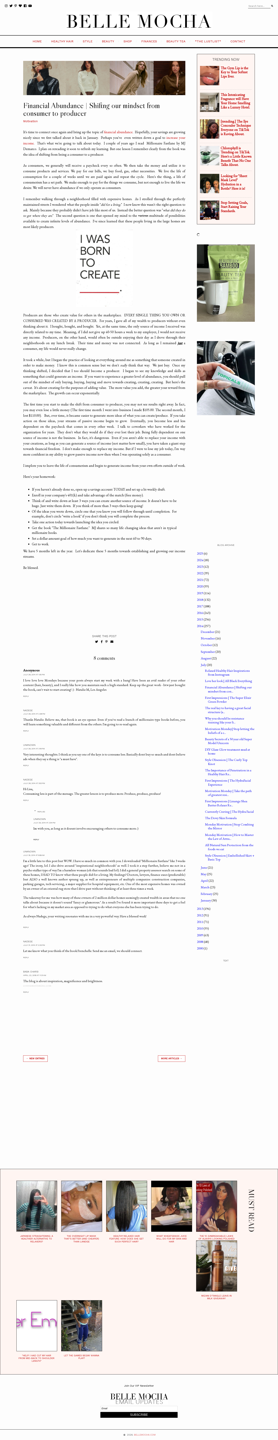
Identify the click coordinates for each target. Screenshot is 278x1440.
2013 (200, 909)
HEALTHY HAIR (62, 41)
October (207, 645)
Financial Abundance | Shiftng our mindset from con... (228, 689)
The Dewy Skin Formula (221, 818)
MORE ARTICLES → (171, 1058)
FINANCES (149, 41)
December (208, 632)
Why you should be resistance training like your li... (224, 720)
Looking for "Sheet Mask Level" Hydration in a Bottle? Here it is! (234, 182)
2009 (200, 935)
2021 (200, 580)
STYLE (87, 41)
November (208, 638)
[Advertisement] (104, 1120)
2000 (200, 948)
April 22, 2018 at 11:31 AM (34, 975)
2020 (200, 586)
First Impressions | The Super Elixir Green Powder (228, 700)
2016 (200, 613)
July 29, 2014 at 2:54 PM (44, 823)
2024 (200, 560)
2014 (200, 626)
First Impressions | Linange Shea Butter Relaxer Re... (226, 803)
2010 (200, 928)
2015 (200, 619)
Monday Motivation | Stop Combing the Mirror (229, 826)
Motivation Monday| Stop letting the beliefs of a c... (229, 731)
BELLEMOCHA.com (145, 1434)
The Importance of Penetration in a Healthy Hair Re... (228, 772)
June (204, 867)
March (205, 887)
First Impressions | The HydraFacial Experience (228, 782)
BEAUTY (108, 41)
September (208, 652)
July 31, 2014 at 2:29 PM (34, 945)
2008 (200, 942)
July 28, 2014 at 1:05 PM (34, 674)
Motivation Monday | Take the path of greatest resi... (228, 793)
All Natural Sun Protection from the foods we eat (229, 847)
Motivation (30, 121)
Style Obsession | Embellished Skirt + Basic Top (229, 857)
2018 (200, 600)
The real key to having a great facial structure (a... (228, 710)
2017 (200, 606)
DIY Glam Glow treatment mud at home (227, 751)
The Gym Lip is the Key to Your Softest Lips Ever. (234, 72)
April (204, 880)
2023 (200, 566)
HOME (37, 41)
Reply (26, 696)
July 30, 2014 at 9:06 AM (34, 855)
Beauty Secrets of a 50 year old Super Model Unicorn (228, 741)
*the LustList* (208, 41)
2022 (200, 573)
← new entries (35, 1058)
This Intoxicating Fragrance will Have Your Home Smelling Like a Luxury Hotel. (235, 100)
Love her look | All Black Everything (228, 681)
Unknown (29, 745)
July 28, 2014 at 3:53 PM (34, 783)
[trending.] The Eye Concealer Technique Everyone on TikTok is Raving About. (236, 127)
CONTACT (238, 41)
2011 (200, 922)
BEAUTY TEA (176, 41)
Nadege (28, 710)
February (207, 894)
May (204, 874)
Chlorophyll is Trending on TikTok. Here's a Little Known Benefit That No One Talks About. (236, 156)
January (206, 900)
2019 (200, 593)
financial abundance (118, 132)
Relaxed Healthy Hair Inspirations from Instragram (227, 672)
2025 (200, 553)
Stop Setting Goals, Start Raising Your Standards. (234, 206)
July (204, 665)
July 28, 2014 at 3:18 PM (34, 749)
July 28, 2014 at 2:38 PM (34, 714)
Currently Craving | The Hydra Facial (229, 811)
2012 (200, 915)
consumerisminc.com (37, 985)
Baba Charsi (30, 971)
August (206, 658)
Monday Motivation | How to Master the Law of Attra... (229, 837)
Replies (41, 812)
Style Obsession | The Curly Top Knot (226, 762)
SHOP (128, 41)
